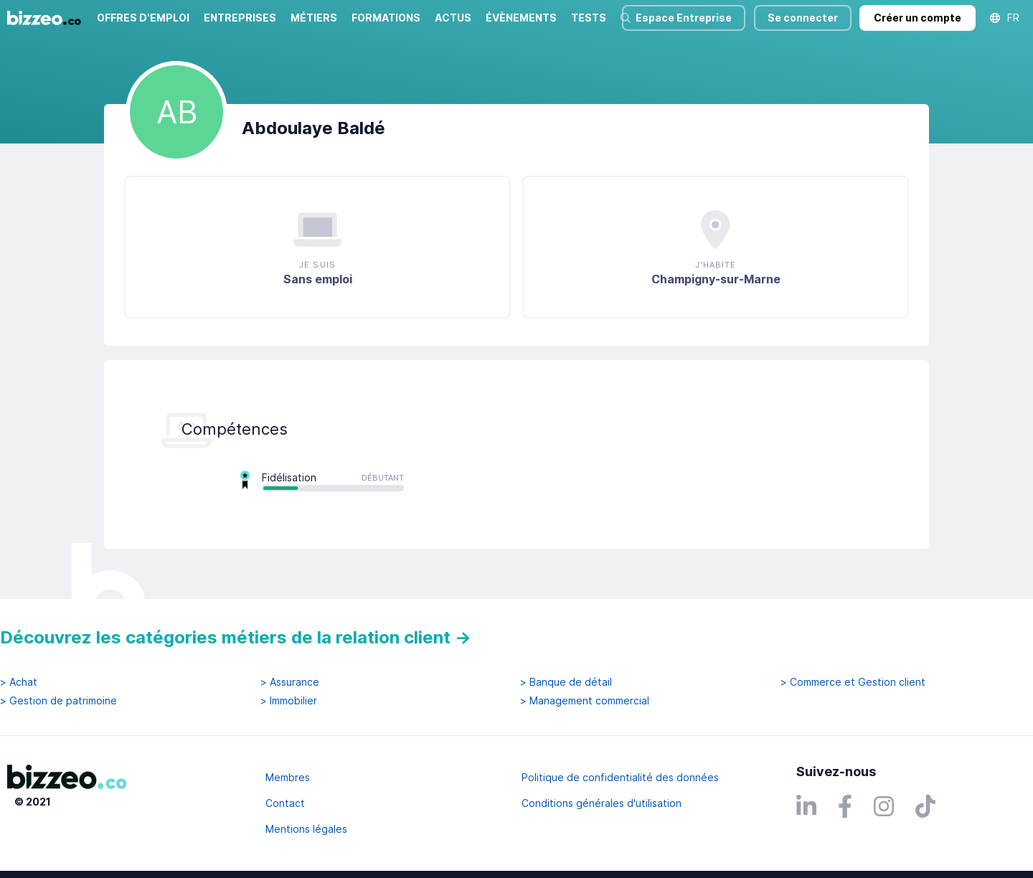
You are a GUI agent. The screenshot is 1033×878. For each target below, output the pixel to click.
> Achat (18, 682)
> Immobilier (288, 701)
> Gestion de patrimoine (58, 701)
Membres (287, 777)
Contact (285, 803)
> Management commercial (584, 701)
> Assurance (289, 682)
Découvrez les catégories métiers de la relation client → (235, 637)
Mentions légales (306, 829)
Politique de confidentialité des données (620, 777)
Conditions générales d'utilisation (601, 803)
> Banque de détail (566, 682)
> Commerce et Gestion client (852, 682)
